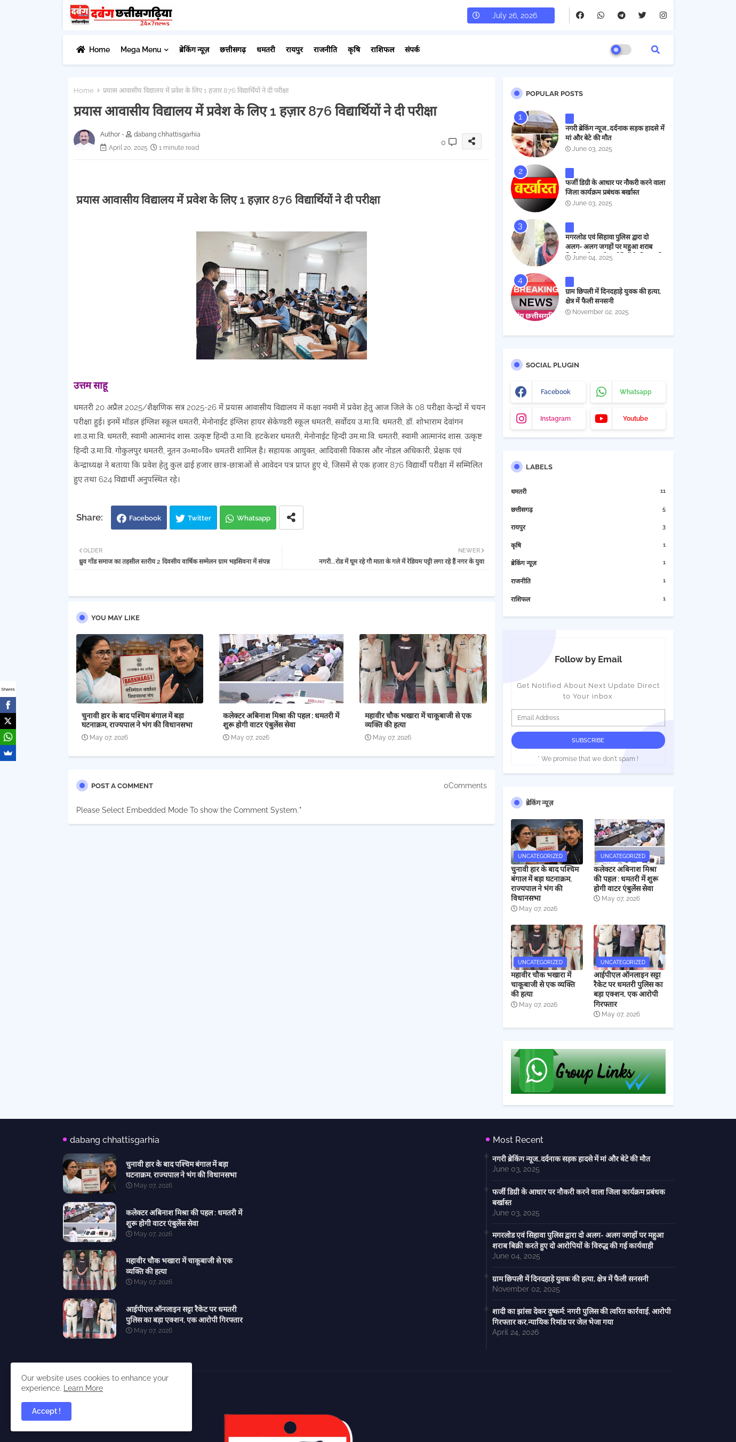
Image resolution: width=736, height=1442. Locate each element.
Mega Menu (141, 49)
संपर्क (412, 49)
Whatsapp (253, 518)
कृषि (354, 49)
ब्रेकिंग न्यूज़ (194, 49)
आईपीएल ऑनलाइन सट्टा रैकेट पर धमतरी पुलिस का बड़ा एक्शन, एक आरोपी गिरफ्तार (628, 989)
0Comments (465, 785)
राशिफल (382, 49)
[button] (655, 49)
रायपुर (294, 49)
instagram (555, 418)
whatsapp (636, 392)
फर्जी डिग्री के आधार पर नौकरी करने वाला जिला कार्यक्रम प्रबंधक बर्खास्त (615, 187)
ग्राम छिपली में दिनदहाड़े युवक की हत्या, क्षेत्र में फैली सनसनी (613, 296)
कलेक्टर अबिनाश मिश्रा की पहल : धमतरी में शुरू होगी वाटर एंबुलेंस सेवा (281, 720)
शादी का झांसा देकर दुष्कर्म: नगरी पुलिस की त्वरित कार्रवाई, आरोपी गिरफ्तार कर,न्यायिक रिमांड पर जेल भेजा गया (581, 1316)
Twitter (199, 518)
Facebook (145, 518)
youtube (635, 418)
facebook (556, 392)
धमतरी (266, 49)
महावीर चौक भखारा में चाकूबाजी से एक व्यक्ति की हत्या (418, 720)
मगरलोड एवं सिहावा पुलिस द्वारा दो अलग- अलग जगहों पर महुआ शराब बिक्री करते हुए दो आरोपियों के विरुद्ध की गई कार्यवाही (614, 251)
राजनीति (325, 49)
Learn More (83, 1388)
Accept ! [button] (46, 1411)
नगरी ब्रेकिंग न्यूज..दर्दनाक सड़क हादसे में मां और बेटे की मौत (615, 133)
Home (99, 49)
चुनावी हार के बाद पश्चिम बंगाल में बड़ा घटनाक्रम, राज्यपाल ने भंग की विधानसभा (137, 720)
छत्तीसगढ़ (233, 49)
